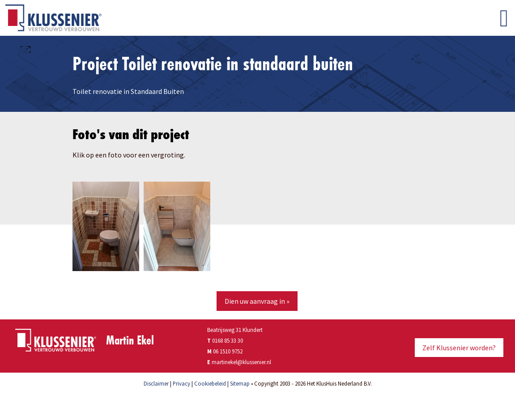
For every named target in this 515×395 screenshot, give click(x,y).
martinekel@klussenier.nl (241, 361)
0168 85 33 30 (225, 340)
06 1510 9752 (228, 351)
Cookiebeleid (210, 383)
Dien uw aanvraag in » (257, 301)
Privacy (181, 383)
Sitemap (240, 383)
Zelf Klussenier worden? (459, 347)
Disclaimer (156, 383)
